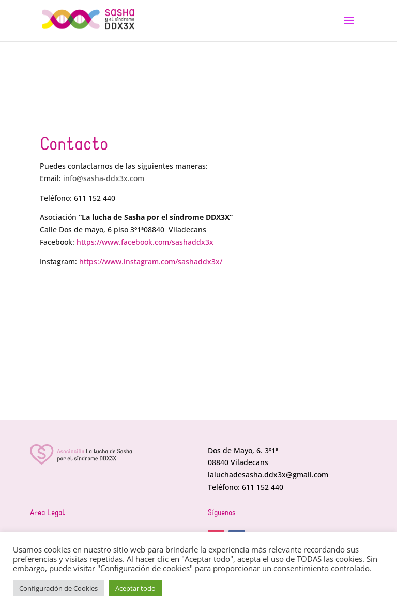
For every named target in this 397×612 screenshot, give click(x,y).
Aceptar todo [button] (135, 588)
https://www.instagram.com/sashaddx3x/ (150, 261)
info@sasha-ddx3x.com (103, 178)
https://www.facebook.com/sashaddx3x (145, 242)
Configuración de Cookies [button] (58, 588)
